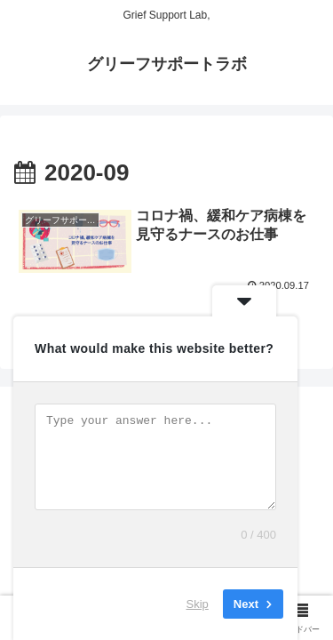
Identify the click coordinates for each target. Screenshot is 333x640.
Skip (197, 604)
